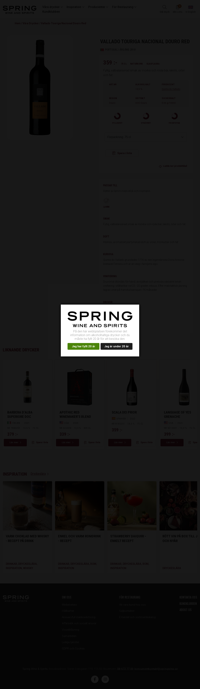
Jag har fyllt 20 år (83, 346)
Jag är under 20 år (116, 346)
